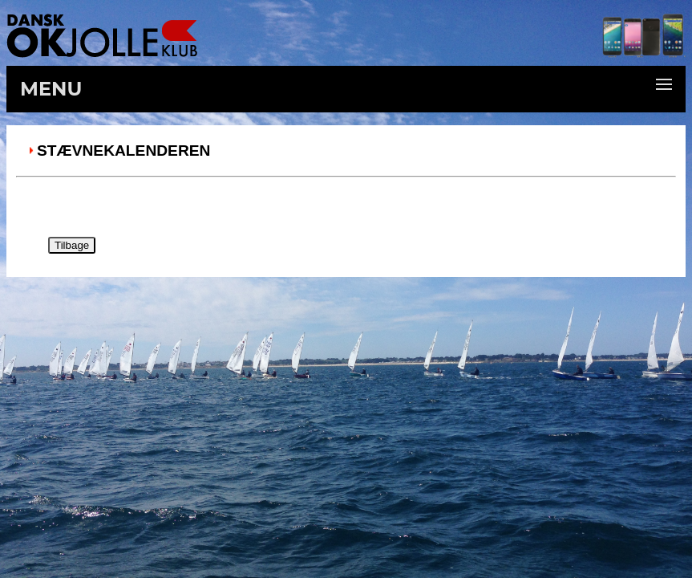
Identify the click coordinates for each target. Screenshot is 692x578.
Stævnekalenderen (123, 150)
